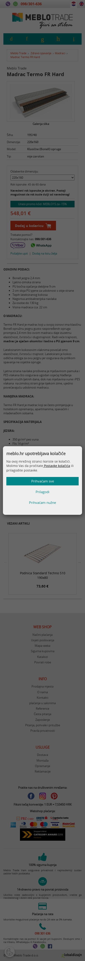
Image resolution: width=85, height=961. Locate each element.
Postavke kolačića (56, 466)
